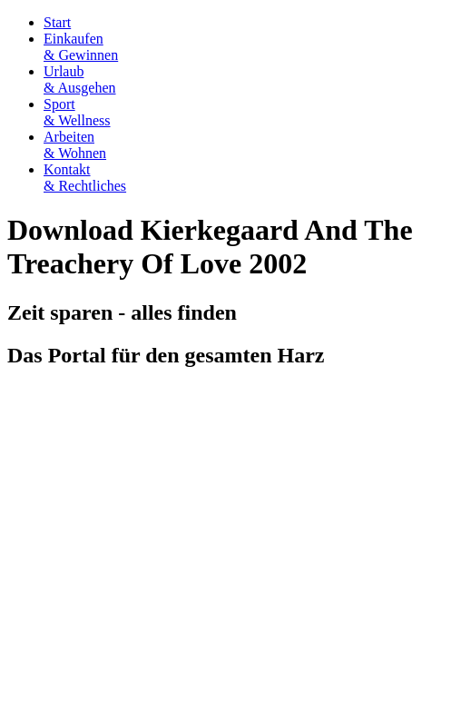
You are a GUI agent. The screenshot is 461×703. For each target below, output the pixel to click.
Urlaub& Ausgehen (80, 79)
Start (57, 22)
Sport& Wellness (77, 112)
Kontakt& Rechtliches (85, 177)
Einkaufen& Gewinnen (81, 47)
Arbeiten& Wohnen (75, 145)
